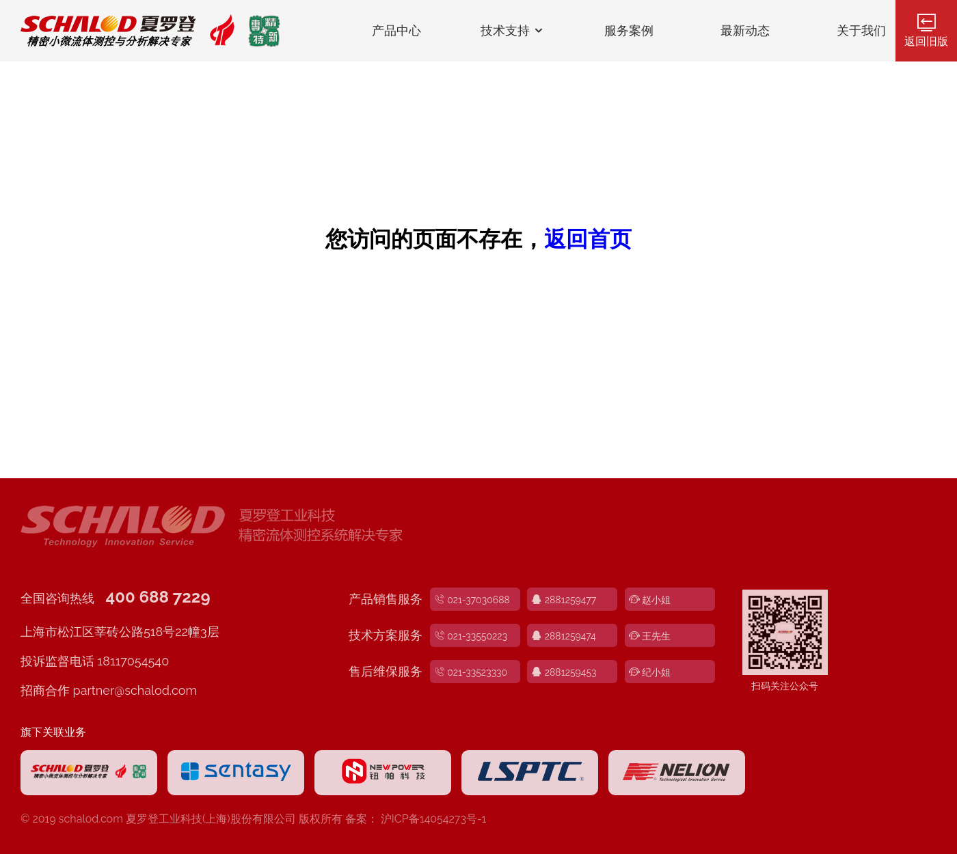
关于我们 (861, 31)
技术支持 (513, 31)
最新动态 (745, 31)
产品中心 (396, 31)
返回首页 (588, 238)
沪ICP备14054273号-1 (434, 818)
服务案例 (628, 31)
